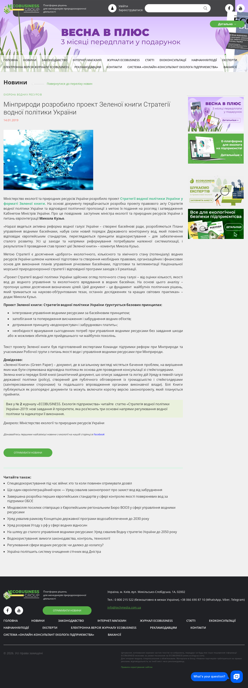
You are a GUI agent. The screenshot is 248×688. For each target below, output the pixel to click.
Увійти (123, 6)
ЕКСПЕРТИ (229, 60)
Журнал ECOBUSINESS (123, 60)
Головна (11, 60)
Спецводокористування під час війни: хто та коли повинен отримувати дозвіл (69, 483)
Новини (29, 60)
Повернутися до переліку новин (69, 84)
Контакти (114, 67)
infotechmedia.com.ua (124, 607)
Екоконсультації (173, 60)
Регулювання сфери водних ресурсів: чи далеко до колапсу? (55, 545)
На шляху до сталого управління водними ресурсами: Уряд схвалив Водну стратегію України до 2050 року (92, 532)
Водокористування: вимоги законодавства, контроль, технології (58, 538)
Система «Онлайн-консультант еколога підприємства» (172, 67)
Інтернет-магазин (87, 60)
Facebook (98, 434)
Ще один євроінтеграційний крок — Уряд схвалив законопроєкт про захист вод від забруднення (84, 490)
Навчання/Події (204, 60)
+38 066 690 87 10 (192, 600)
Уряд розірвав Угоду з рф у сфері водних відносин (47, 525)
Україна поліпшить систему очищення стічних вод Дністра (54, 551)
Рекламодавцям (87, 67)
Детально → (227, 24)
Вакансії (230, 67)
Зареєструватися (131, 10)
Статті (149, 60)
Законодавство (54, 60)
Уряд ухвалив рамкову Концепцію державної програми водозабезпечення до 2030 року (78, 518)
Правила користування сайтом (136, 667)
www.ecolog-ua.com (193, 655)
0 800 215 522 (124, 600)
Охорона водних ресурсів (23, 94)
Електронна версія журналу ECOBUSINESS (36, 67)
